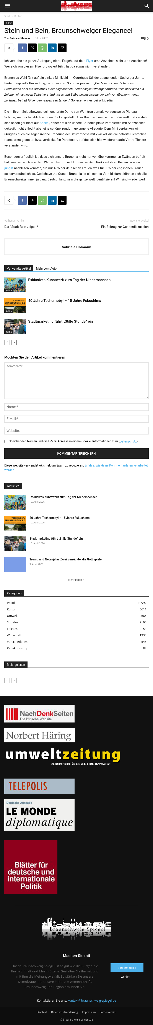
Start (7, 16)
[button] (7, 6)
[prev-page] (7, 342)
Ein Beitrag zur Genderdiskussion (125, 227)
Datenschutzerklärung (64, 1012)
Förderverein (108, 1012)
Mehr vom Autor (47, 268)
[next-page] (14, 342)
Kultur (18, 16)
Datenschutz (128, 441)
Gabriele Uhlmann (20, 38)
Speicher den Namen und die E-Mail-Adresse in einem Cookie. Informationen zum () (73, 441)
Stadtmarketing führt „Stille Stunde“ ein (60, 321)
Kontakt (42, 1012)
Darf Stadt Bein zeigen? (21, 227)
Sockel (44, 123)
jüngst (8, 168)
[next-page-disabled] (14, 680)
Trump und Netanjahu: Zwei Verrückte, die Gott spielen (66, 559)
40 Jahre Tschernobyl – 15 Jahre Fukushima (65, 300)
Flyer (89, 61)
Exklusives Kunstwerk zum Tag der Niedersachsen (69, 280)
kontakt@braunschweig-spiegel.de (92, 1000)
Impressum (89, 1012)
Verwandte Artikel (19, 268)
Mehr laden (76, 580)
